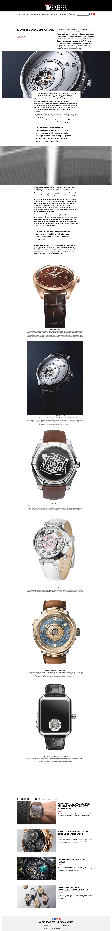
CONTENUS (25, 14)
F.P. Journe (68, 201)
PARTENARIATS (63, 14)
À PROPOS (72, 14)
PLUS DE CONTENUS (28, 799)
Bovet (73, 216)
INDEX (39, 14)
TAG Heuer (44, 191)
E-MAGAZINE (45, 14)
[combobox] (49, 799)
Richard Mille (45, 247)
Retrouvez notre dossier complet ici (45, 252)
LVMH (57, 193)
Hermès (54, 221)
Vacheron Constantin (51, 114)
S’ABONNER (54, 14)
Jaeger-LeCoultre (54, 102)
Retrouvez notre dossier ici (70, 48)
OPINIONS (33, 14)
